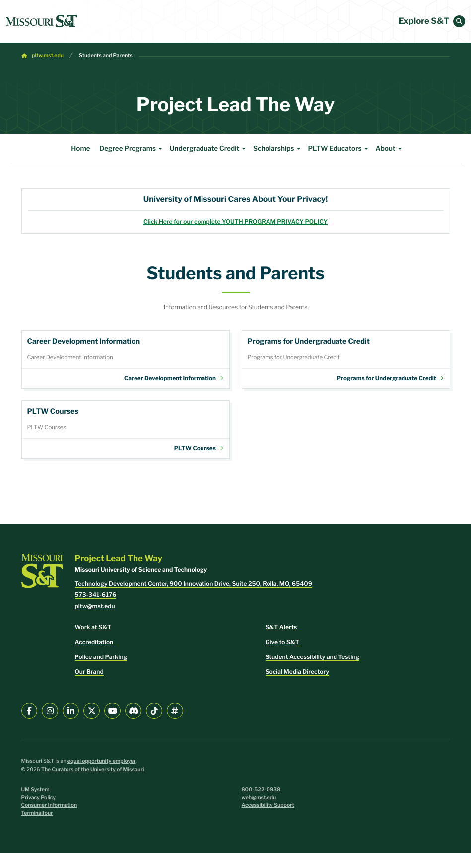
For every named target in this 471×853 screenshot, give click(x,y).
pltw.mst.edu (48, 55)
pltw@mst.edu (95, 606)
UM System (35, 790)
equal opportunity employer (101, 761)
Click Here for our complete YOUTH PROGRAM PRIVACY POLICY (235, 221)
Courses (125, 429)
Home (80, 149)
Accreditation (94, 642)
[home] (41, 21)
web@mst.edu (259, 797)
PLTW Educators (339, 149)
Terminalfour (37, 813)
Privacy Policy (38, 797)
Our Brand (89, 671)
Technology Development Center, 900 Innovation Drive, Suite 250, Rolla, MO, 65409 (193, 583)
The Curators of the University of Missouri (92, 769)
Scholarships (278, 149)
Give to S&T (282, 642)
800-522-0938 (261, 790)
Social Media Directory (298, 671)
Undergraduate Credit (209, 149)
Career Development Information (125, 359)
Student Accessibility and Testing (312, 656)
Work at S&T (93, 627)
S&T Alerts (281, 627)
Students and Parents (106, 55)
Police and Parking (101, 656)
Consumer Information (49, 805)
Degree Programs (132, 149)
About (389, 149)
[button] (459, 21)
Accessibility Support (268, 805)
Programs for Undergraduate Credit (346, 359)
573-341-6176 (96, 594)
